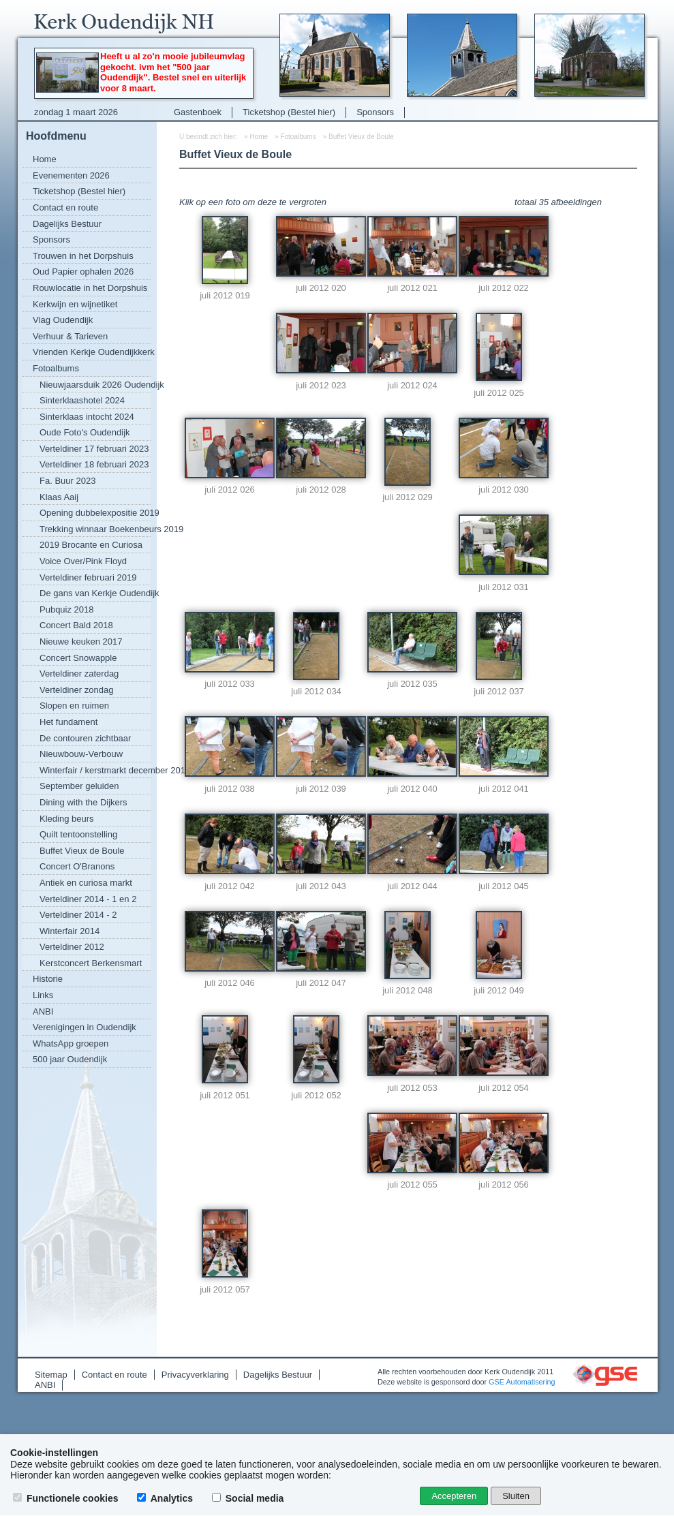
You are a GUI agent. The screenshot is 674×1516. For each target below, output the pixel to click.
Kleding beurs (67, 819)
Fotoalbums (56, 368)
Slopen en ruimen (74, 705)
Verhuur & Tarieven (70, 336)
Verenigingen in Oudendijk (84, 1027)
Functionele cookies (67, 1498)
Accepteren (453, 1496)
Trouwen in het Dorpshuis (83, 256)
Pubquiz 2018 (67, 609)
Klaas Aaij (59, 497)
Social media (249, 1498)
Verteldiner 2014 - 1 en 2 (88, 899)
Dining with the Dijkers (83, 802)
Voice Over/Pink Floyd (83, 561)
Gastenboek (197, 112)
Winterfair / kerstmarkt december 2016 (95, 770)
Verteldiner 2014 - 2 (78, 915)
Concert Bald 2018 (76, 625)
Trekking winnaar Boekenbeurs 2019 (95, 529)
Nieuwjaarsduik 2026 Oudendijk (95, 385)
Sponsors (375, 112)
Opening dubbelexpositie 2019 (95, 513)
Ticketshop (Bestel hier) (289, 112)
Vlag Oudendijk (63, 320)
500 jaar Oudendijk (70, 1059)
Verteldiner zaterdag (79, 673)
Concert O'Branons (77, 866)
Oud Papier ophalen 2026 (83, 271)
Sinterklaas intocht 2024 (87, 417)
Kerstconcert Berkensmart (91, 963)
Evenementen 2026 (71, 175)
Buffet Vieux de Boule (82, 851)
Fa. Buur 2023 (67, 481)
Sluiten (516, 1496)
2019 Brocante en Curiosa (91, 545)
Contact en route (65, 207)
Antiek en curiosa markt (86, 883)
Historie (48, 979)
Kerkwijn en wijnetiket (75, 304)
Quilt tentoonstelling (78, 834)
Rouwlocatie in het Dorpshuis (90, 288)
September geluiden (79, 786)
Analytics (166, 1498)
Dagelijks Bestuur (67, 224)
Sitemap (51, 1375)
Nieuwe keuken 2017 (81, 641)
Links (43, 995)
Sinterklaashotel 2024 (82, 400)
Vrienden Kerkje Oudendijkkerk (92, 352)
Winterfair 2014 (69, 931)
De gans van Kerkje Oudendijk (95, 593)
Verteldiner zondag (76, 690)
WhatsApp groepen (70, 1043)
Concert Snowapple (78, 658)
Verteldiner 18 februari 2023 (94, 464)
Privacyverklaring (195, 1375)
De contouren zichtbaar (85, 738)
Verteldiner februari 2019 (88, 577)
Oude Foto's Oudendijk (85, 432)
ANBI (43, 1011)
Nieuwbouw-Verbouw (81, 754)
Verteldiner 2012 (72, 947)
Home (45, 159)
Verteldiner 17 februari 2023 (94, 449)
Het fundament (68, 722)
